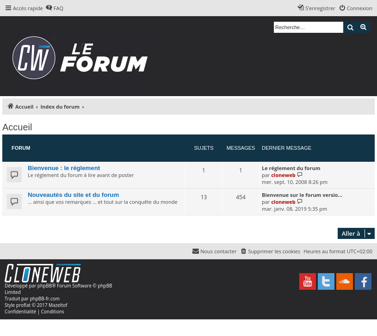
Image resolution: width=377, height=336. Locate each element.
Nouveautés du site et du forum (73, 194)
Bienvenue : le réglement (64, 168)
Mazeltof (58, 305)
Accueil (17, 127)
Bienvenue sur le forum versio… (302, 194)
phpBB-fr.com (45, 298)
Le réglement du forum (291, 168)
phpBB (44, 285)
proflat (23, 305)
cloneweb (283, 174)
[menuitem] (54, 8)
